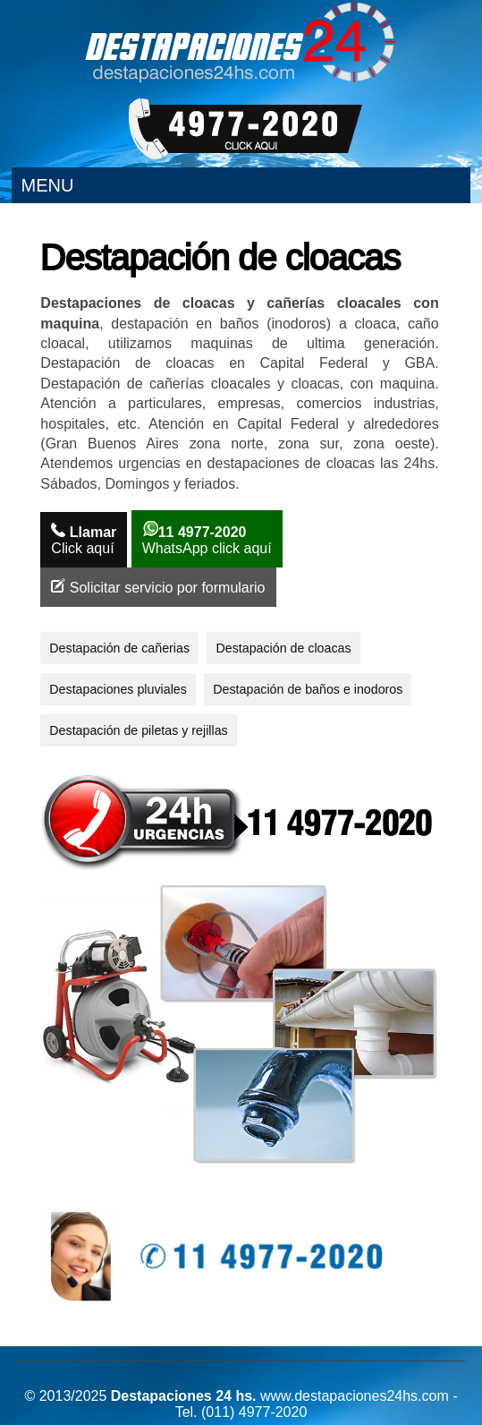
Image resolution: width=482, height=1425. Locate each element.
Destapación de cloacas (283, 648)
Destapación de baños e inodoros (307, 689)
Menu (47, 185)
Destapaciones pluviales (118, 689)
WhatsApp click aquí (207, 538)
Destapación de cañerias (119, 648)
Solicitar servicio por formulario (158, 586)
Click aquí (83, 539)
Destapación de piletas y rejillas (138, 730)
